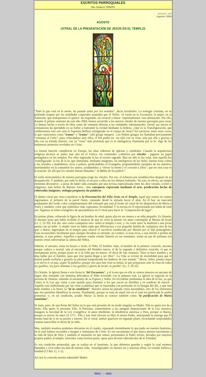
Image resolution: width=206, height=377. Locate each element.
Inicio (108, 373)
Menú (98, 373)
